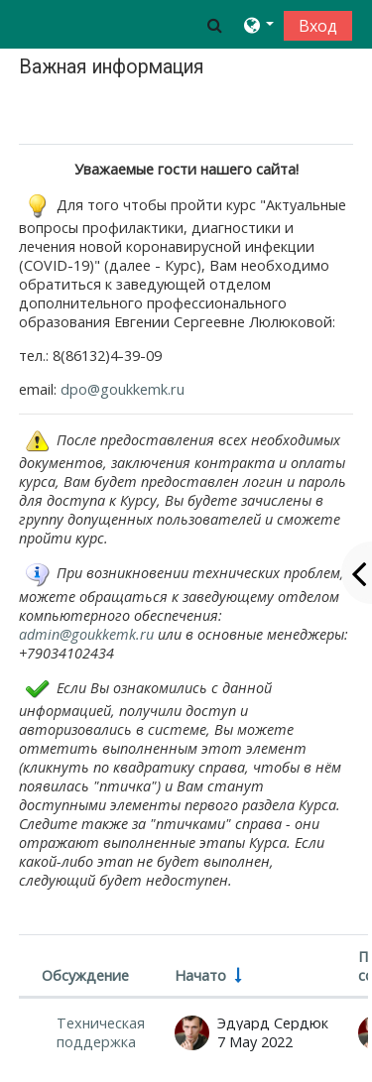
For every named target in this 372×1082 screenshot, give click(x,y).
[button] (214, 25)
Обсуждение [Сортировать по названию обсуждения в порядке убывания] (85, 975)
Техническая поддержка (101, 1032)
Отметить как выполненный (129, 112)
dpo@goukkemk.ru (123, 389)
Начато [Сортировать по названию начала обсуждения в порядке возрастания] (200, 975)
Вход (318, 26)
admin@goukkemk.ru (86, 634)
